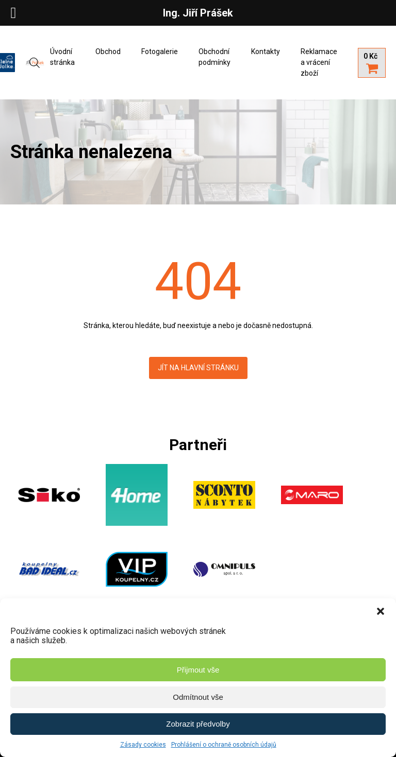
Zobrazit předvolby (197, 723)
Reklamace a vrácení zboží (319, 62)
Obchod (108, 51)
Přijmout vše (198, 669)
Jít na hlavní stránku (198, 368)
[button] (380, 611)
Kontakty (265, 51)
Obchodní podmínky (214, 56)
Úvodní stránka (62, 56)
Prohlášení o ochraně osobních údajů (223, 744)
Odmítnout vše (198, 697)
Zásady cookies (143, 744)
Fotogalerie (159, 51)
